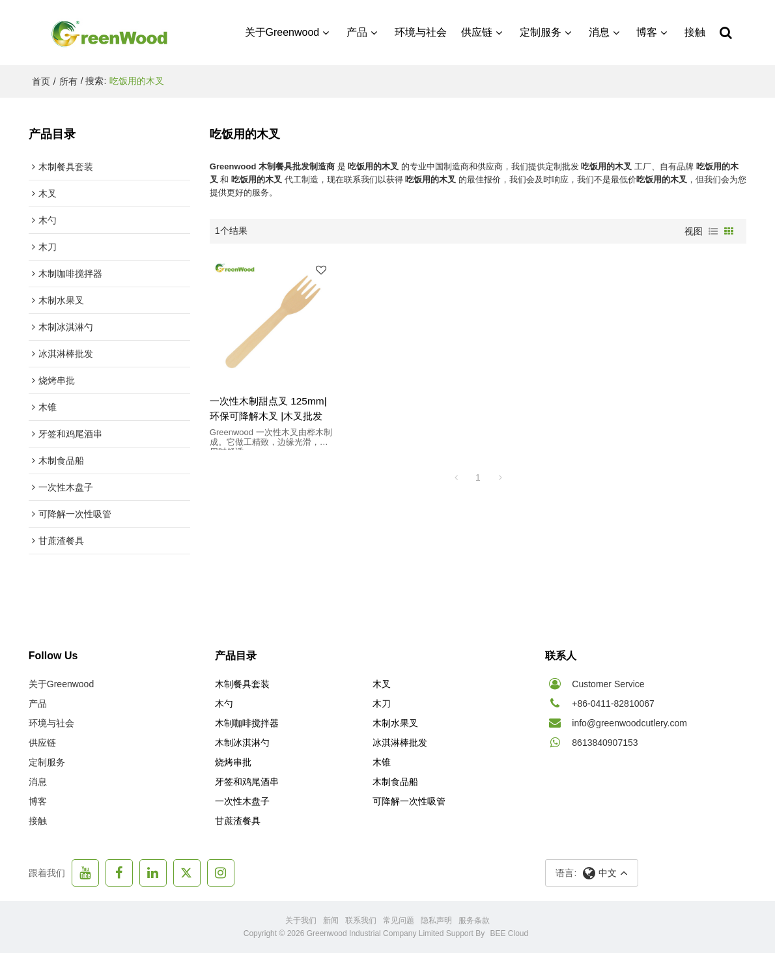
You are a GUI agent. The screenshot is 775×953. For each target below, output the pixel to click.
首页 (41, 81)
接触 (694, 32)
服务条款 (474, 920)
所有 (68, 81)
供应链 (476, 32)
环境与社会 (421, 32)
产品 (356, 32)
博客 (646, 32)
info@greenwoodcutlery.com (629, 723)
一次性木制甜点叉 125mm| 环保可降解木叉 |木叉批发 (268, 408)
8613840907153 (605, 742)
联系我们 (360, 920)
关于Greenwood (282, 32)
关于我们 (301, 920)
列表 (713, 231)
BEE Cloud (509, 933)
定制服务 (540, 32)
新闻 (331, 920)
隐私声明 (436, 920)
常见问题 (398, 920)
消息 (599, 32)
